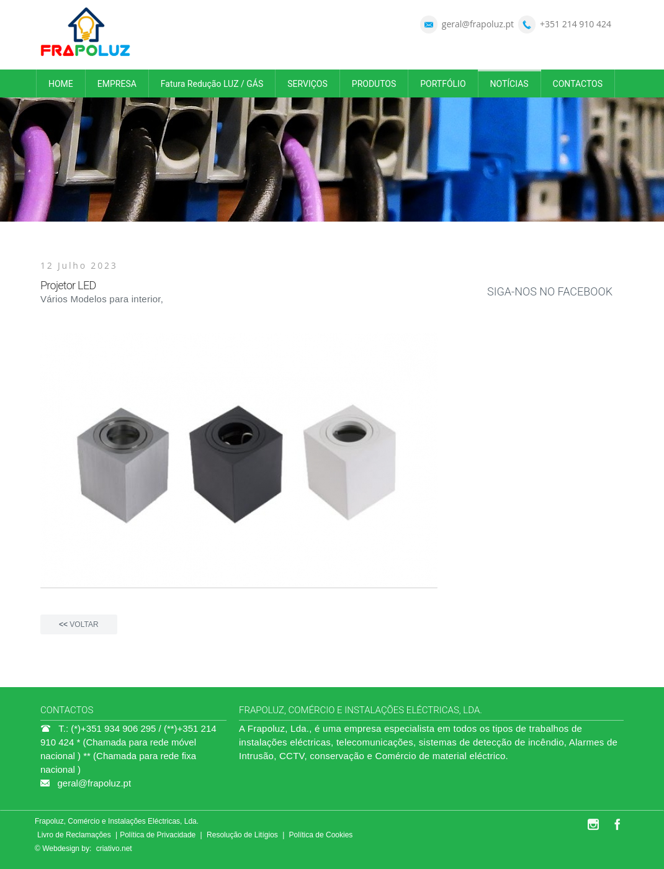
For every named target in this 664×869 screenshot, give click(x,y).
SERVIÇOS (307, 84)
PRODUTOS (374, 84)
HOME (60, 84)
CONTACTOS (578, 84)
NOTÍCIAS (509, 84)
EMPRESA (117, 84)
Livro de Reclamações (74, 835)
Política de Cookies (321, 835)
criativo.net (114, 848)
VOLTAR (79, 624)
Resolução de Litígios (242, 835)
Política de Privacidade (157, 835)
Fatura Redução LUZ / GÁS (212, 84)
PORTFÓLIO (442, 84)
